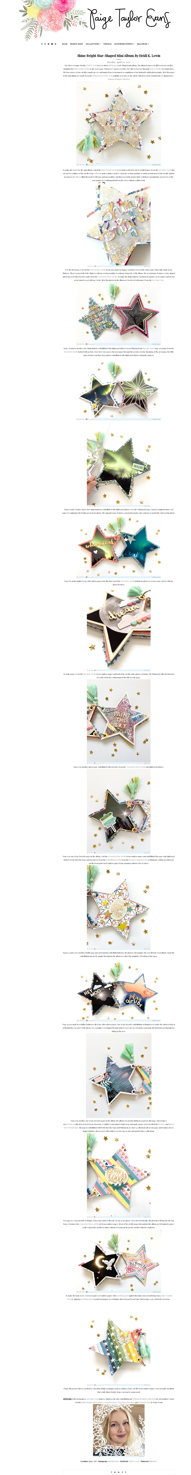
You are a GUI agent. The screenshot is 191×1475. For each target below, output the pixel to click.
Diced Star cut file (71, 352)
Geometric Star (144, 1402)
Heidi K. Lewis (91, 65)
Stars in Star (98, 1402)
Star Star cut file (89, 674)
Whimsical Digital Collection (119, 79)
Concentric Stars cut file (107, 277)
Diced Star (122, 1402)
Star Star (130, 1402)
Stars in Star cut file (98, 270)
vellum (96, 173)
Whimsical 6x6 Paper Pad (102, 76)
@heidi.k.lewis (113, 1461)
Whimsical (114, 65)
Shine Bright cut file (81, 69)
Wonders (70, 1124)
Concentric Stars (110, 1402)
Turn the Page (148, 348)
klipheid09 (153, 1461)
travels (107, 44)
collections (92, 44)
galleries (142, 44)
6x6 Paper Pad (164, 170)
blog (64, 44)
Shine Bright (87, 1402)
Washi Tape (73, 1127)
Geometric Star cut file (117, 856)
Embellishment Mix (113, 860)
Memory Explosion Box (138, 860)
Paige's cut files (155, 69)
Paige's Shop (76, 44)
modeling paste (122, 1296)
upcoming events (123, 44)
